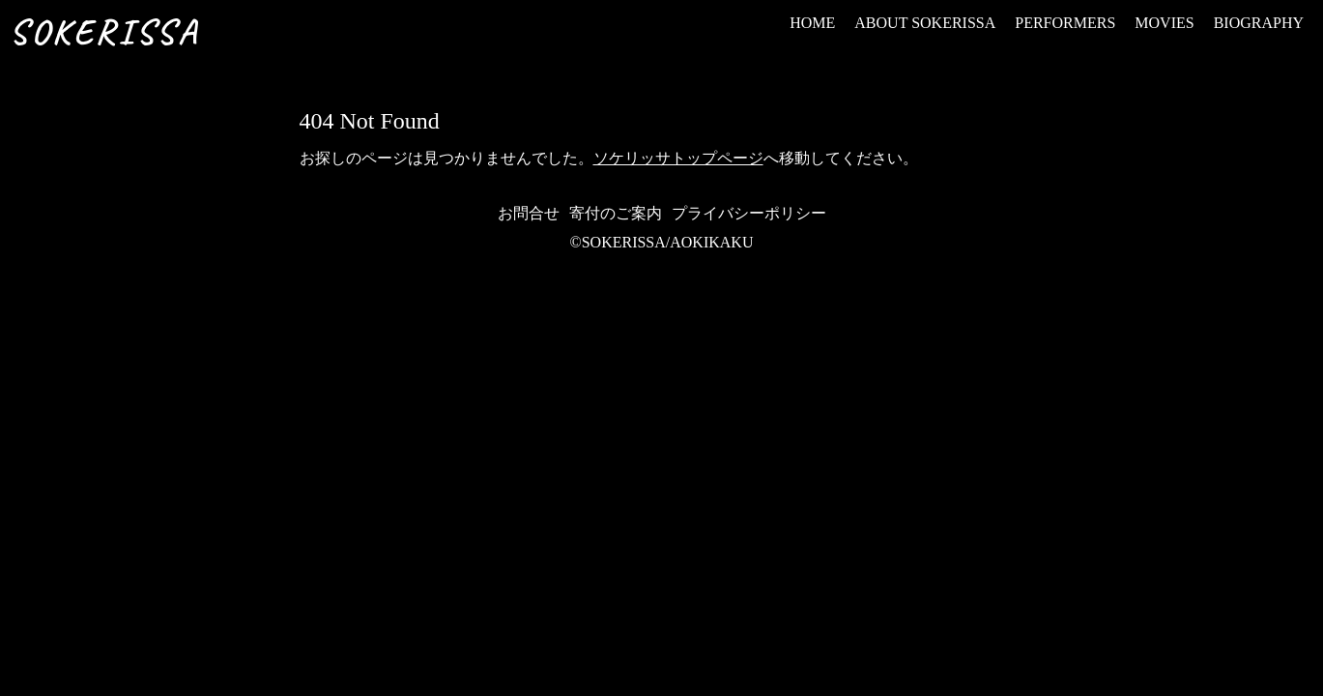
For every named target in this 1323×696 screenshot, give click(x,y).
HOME (812, 22)
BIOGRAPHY (1259, 22)
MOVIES (1164, 22)
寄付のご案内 (615, 213)
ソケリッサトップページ (678, 158)
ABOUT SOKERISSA (924, 22)
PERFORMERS (1065, 22)
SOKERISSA (104, 32)
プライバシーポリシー (749, 213)
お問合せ (529, 213)
